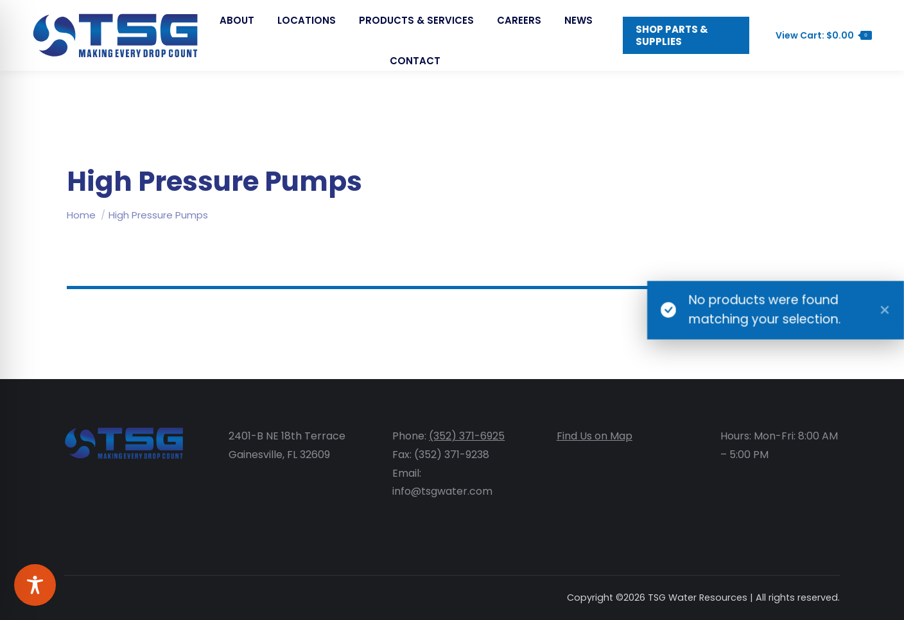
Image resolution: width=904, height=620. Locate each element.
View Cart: (817, 61)
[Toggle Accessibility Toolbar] (35, 585)
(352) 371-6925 (467, 436)
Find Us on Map (594, 436)
